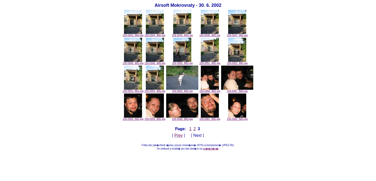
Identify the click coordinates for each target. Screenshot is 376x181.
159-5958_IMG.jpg (133, 117)
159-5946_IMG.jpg (209, 34)
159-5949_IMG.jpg (155, 62)
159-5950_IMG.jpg (182, 62)
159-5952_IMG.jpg (237, 62)
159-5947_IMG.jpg (237, 34)
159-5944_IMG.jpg (155, 34)
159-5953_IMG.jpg (133, 90)
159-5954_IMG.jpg (155, 90)
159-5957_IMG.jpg (237, 90)
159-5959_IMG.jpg (155, 117)
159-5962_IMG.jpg (237, 117)
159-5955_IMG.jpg (182, 90)
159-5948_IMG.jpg (133, 62)
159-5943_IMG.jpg (133, 34)
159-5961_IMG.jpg (209, 117)
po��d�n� (210, 148)
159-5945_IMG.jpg (182, 34)
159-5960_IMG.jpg (182, 117)
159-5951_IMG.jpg (209, 62)
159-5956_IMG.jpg (209, 90)
